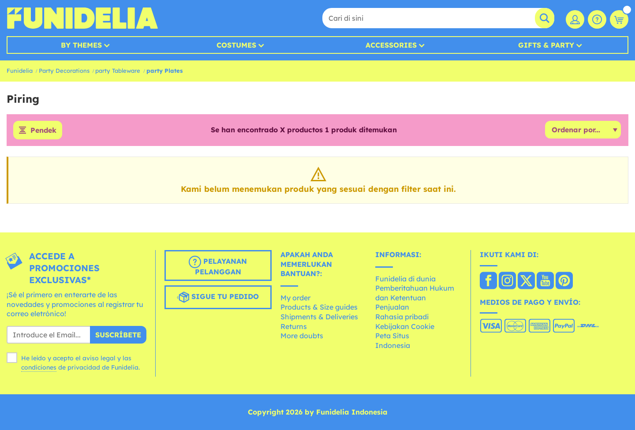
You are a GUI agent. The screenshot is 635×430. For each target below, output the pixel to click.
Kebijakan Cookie (404, 326)
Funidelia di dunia (405, 278)
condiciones (38, 367)
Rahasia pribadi (402, 316)
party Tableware (117, 70)
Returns (293, 326)
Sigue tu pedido (218, 297)
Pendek (43, 130)
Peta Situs (392, 335)
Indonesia (392, 345)
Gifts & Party (546, 45)
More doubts (301, 335)
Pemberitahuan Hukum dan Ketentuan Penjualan (414, 297)
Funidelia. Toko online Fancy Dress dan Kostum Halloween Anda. (82, 18)
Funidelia (20, 70)
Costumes (236, 45)
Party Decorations (64, 70)
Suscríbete (118, 334)
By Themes (81, 45)
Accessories (391, 45)
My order (295, 297)
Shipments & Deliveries (319, 316)
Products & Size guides (319, 307)
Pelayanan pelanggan (218, 266)
